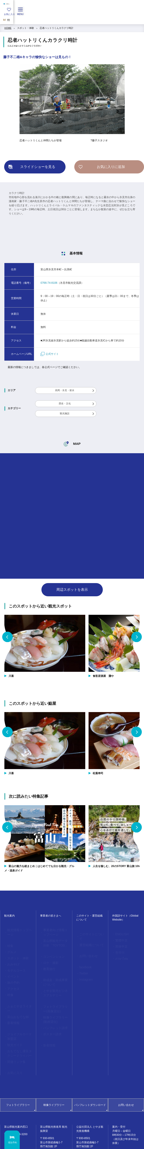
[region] (72, 19)
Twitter (82, 964)
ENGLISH (120, 933)
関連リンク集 (14, 1033)
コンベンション (51, 952)
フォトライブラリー (18, 1075)
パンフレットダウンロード (90, 1075)
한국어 (118, 949)
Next (136, 637)
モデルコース (14, 960)
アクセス (11, 975)
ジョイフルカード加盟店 (19, 1013)
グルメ (10, 945)
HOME (7, 28)
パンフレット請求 (52, 1012)
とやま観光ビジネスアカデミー (55, 983)
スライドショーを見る (37, 167)
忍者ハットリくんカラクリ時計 (56, 28)
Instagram (84, 969)
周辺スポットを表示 (72, 589)
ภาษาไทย (119, 954)
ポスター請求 (50, 1017)
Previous (7, 637)
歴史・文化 (65, 403)
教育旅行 (47, 962)
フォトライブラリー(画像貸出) (55, 996)
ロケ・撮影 (49, 957)
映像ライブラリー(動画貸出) (55, 1005)
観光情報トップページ (19, 929)
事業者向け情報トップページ (55, 931)
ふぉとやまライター (17, 990)
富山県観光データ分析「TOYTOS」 (55, 940)
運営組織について (88, 938)
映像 (9, 980)
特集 (9, 940)
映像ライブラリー (53, 1075)
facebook (83, 959)
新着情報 (11, 1001)
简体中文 (119, 944)
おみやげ (11, 955)
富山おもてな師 (15, 995)
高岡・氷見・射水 (64, 390)
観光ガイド (13, 1019)
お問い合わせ (86, 949)
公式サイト (50, 353)
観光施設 (64, 413)
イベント (11, 965)
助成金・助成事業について (55, 974)
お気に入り (13, 1043)
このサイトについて (89, 933)
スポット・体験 (25, 28)
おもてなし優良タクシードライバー (19, 1027)
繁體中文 (119, 938)
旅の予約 (11, 970)
